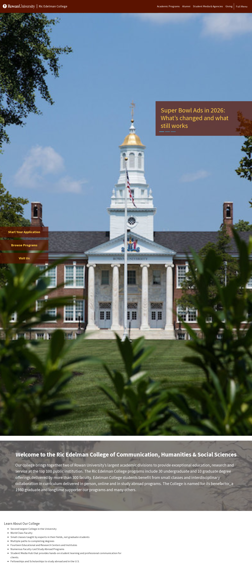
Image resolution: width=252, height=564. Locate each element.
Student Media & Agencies (208, 6)
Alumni (186, 6)
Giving (229, 6)
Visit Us (24, 258)
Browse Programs (24, 245)
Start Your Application (24, 232)
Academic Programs (168, 6)
